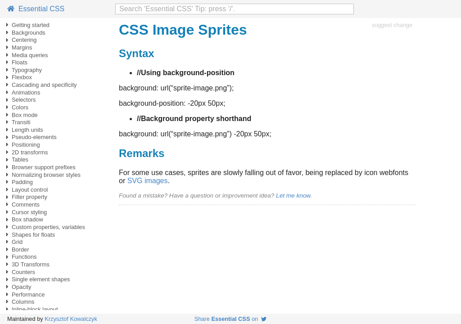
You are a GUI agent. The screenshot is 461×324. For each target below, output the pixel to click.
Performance (28, 294)
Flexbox (22, 77)
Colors (20, 107)
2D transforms (30, 152)
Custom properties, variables (48, 227)
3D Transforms (31, 264)
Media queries (30, 55)
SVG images (147, 180)
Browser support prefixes (44, 167)
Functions (24, 256)
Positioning (26, 144)
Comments (26, 204)
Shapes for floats (33, 234)
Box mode (25, 115)
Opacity (21, 287)
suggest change (392, 25)
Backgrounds (28, 32)
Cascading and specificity (44, 84)
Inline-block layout (35, 309)
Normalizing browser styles (46, 174)
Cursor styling (29, 212)
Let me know (293, 195)
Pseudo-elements (34, 137)
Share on (230, 318)
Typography (27, 70)
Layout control (30, 189)
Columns (23, 301)
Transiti (21, 122)
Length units (27, 129)
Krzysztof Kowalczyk (71, 318)
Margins (22, 47)
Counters (23, 272)
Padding (22, 182)
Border (20, 249)
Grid (17, 241)
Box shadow (27, 219)
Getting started (31, 25)
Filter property (29, 197)
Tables (20, 159)
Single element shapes (41, 279)
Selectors (24, 99)
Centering (24, 39)
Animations (26, 92)
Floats (19, 62)
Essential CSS (35, 9)
